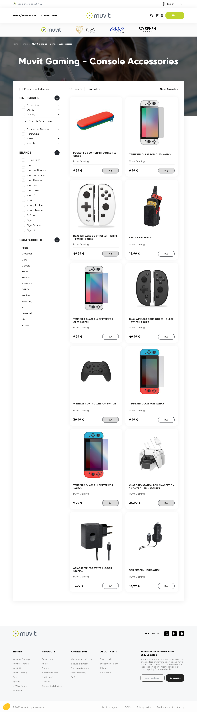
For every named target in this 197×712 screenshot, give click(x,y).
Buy (110, 170)
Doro (24, 259)
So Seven (31, 214)
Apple (24, 247)
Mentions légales (110, 705)
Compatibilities (31, 239)
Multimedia (32, 133)
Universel (26, 312)
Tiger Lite (31, 229)
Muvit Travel (32, 189)
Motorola (26, 282)
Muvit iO (30, 194)
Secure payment (79, 662)
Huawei (25, 276)
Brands (25, 152)
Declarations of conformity (170, 705)
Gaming (30, 113)
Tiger (29, 219)
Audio (29, 138)
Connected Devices (37, 128)
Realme (25, 294)
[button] (6, 706)
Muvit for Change (21, 657)
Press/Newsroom (24, 15)
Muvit (29, 164)
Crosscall (26, 253)
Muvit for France (21, 662)
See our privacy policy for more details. (159, 666)
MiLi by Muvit (33, 159)
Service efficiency (80, 666)
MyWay (30, 199)
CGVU (128, 705)
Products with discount (36, 88)
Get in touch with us (81, 657)
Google (25, 265)
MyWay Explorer (35, 204)
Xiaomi (24, 324)
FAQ (73, 675)
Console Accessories (39, 120)
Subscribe (175, 676)
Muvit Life (31, 184)
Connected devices (52, 684)
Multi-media (48, 675)
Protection (32, 104)
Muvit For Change (35, 169)
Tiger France (33, 224)
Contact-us (49, 15)
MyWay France (34, 209)
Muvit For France (35, 174)
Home (16, 44)
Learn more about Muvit (28, 4)
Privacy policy (144, 705)
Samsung (26, 300)
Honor (24, 270)
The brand (105, 657)
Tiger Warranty (78, 671)
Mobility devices (50, 671)
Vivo (23, 318)
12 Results (76, 89)
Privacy (104, 666)
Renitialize (93, 89)
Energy (30, 109)
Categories (28, 97)
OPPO (24, 288)
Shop (175, 15)
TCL (23, 306)
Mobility (30, 142)
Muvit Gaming (33, 179)
